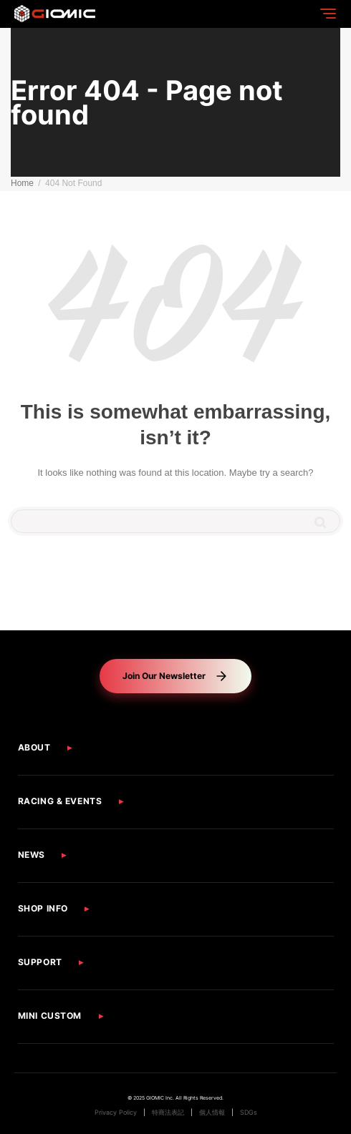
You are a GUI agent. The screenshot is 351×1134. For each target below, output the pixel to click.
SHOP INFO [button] (43, 908)
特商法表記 (168, 1112)
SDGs (248, 1112)
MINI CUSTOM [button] (50, 1015)
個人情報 (212, 1112)
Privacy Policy (116, 1112)
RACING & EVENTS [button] (60, 801)
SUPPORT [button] (40, 962)
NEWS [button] (31, 854)
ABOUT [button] (34, 747)
